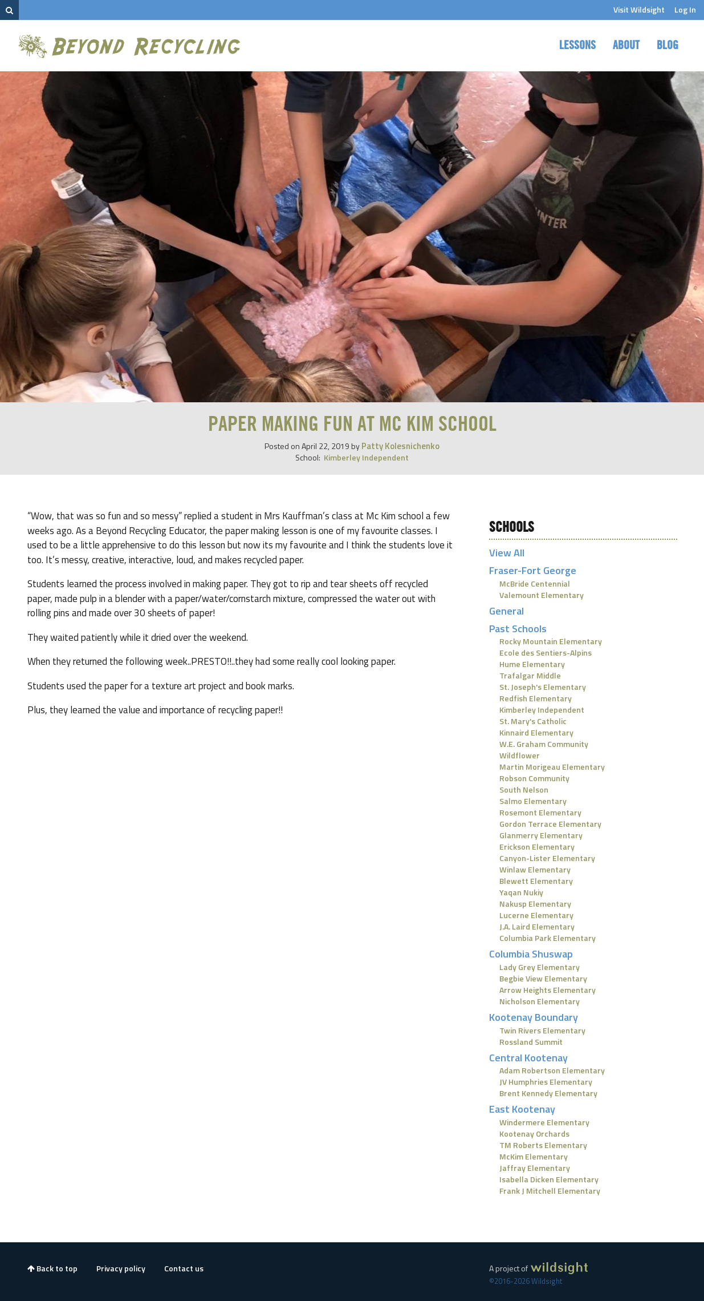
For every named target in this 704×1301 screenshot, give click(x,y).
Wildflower (519, 755)
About (626, 45)
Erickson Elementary (537, 846)
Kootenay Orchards (534, 1134)
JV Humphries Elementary (545, 1082)
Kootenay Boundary (533, 1017)
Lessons (577, 45)
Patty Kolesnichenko (400, 445)
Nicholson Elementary (539, 1001)
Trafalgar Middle (530, 675)
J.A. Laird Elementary (537, 926)
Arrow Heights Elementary (547, 990)
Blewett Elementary (536, 881)
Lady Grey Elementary (539, 967)
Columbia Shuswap (531, 953)
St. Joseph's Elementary (542, 687)
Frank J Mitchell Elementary (549, 1191)
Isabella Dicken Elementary (549, 1179)
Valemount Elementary (541, 595)
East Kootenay (522, 1109)
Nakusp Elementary (535, 904)
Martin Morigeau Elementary (552, 767)
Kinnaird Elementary (536, 732)
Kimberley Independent (366, 457)
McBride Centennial (534, 583)
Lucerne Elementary (536, 915)
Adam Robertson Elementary (552, 1070)
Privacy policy (120, 1268)
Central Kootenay (528, 1057)
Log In (685, 9)
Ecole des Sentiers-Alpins (545, 652)
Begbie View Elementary (543, 978)
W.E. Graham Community (543, 744)
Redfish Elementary (535, 698)
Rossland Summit (531, 1042)
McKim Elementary (533, 1156)
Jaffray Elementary (534, 1168)
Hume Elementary (532, 664)
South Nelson (523, 789)
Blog (667, 45)
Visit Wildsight (639, 9)
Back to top (52, 1268)
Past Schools (518, 628)
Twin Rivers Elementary (542, 1030)
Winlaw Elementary (535, 869)
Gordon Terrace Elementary (550, 824)
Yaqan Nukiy (521, 892)
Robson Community (534, 778)
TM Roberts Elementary (543, 1145)
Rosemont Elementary (540, 812)
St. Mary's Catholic (533, 721)
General (506, 611)
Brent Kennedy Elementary (548, 1093)
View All (506, 552)
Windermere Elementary (544, 1122)
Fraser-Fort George (532, 570)
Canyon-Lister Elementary (547, 858)
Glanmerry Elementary (541, 835)
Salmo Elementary (533, 801)
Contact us (184, 1268)
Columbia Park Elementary (547, 938)
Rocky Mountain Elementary (550, 641)
